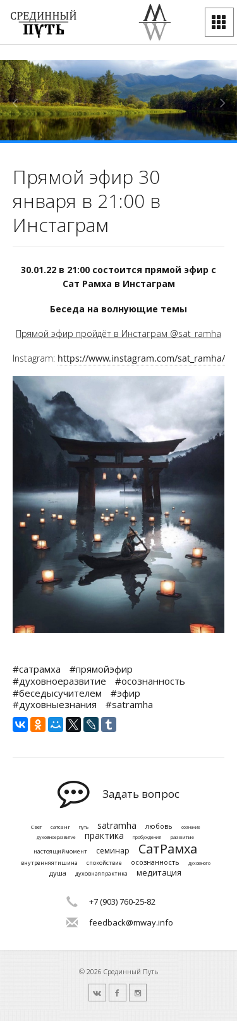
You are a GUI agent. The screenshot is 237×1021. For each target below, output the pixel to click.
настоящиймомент (60, 851)
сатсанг (60, 827)
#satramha (129, 704)
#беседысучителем (57, 693)
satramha (117, 826)
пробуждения (147, 837)
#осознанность (150, 681)
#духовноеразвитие (59, 681)
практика (104, 836)
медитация (159, 873)
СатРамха (167, 849)
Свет (36, 827)
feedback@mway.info (131, 922)
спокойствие (104, 863)
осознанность (155, 862)
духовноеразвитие (56, 837)
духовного (199, 863)
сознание (190, 827)
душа (57, 873)
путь (83, 827)
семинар (113, 851)
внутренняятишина (49, 863)
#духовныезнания (55, 704)
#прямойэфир (101, 669)
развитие (182, 837)
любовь (159, 826)
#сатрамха (37, 669)
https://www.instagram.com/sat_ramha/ (141, 358)
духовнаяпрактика (101, 874)
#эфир (125, 693)
